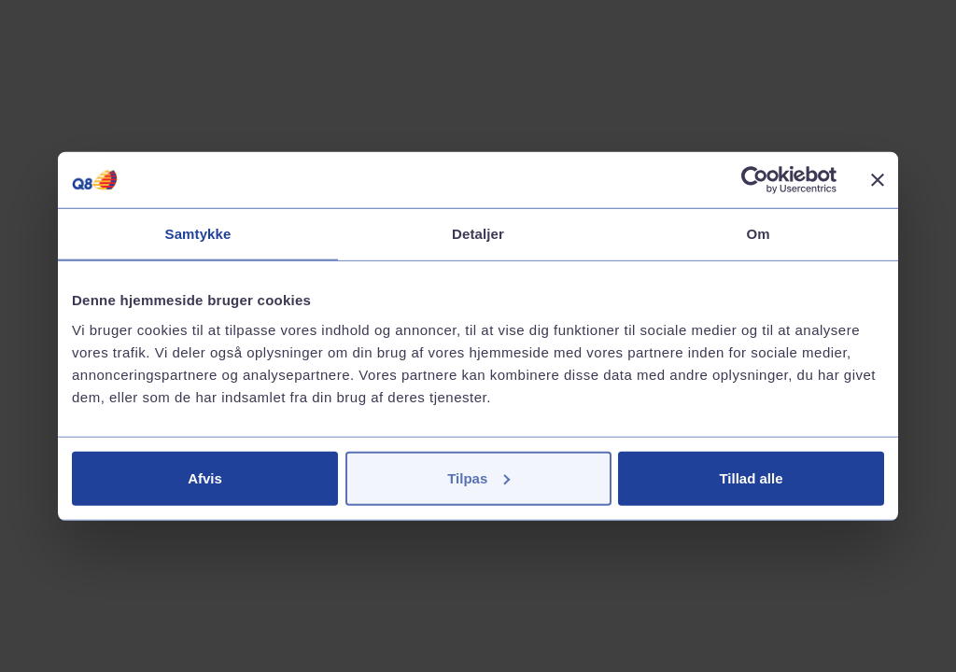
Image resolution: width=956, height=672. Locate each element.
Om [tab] (757, 234)
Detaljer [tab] (478, 234)
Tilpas (478, 477)
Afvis (205, 477)
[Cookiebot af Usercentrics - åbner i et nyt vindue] (754, 180)
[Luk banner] (877, 180)
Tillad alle (750, 477)
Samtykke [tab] (198, 234)
